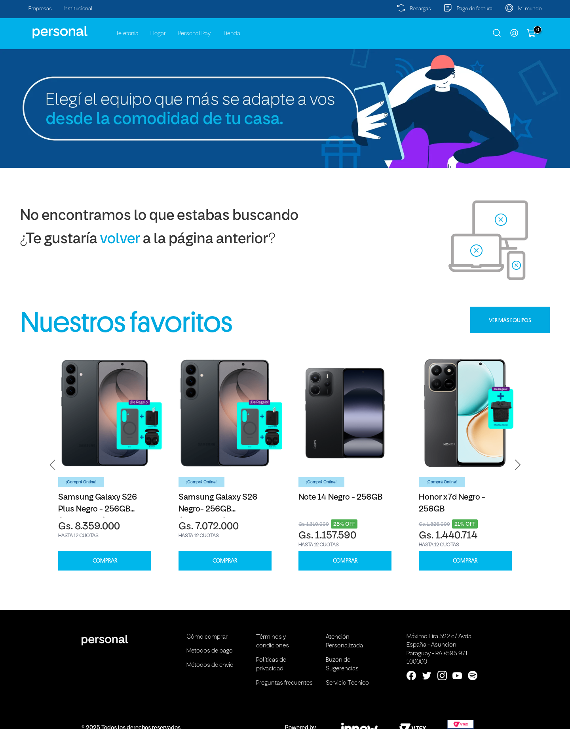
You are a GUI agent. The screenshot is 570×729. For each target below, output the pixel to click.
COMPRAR (105, 561)
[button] (52, 464)
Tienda (231, 33)
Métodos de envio (210, 665)
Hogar (158, 33)
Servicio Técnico (347, 683)
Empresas (40, 8)
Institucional (78, 8)
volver (120, 239)
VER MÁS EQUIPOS (510, 320)
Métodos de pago (209, 651)
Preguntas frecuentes (284, 683)
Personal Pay (194, 33)
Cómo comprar (207, 637)
